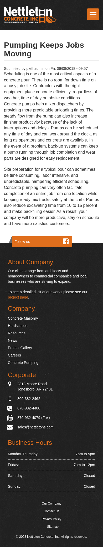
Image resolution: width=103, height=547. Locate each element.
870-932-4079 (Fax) (33, 417)
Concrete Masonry (23, 318)
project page (18, 297)
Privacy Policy (51, 519)
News (12, 340)
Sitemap (53, 527)
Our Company (51, 503)
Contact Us (51, 511)
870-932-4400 (28, 408)
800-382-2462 (28, 398)
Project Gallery (20, 348)
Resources (16, 333)
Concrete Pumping (23, 362)
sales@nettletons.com (35, 427)
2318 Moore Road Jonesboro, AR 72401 (35, 386)
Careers (14, 355)
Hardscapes (18, 326)
